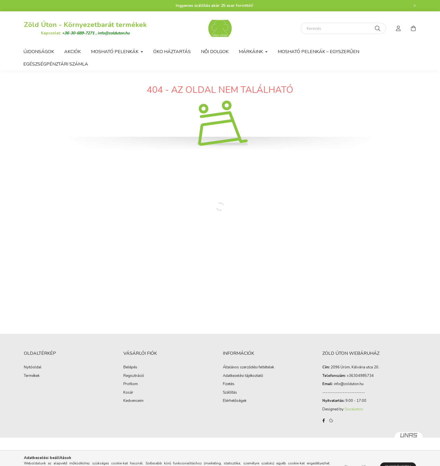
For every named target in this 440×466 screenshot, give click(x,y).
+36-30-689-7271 (79, 33)
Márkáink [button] (251, 52)
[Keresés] (343, 28)
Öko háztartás (172, 52)
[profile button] (398, 28)
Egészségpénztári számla (55, 64)
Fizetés (228, 384)
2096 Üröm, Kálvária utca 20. (355, 367)
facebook (323, 420)
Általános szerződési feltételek (248, 367)
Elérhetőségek (234, 401)
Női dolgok (215, 52)
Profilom (130, 384)
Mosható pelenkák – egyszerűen (318, 52)
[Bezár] (414, 5)
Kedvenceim (133, 401)
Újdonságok (38, 52)
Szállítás (230, 393)
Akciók (72, 52)
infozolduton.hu (349, 384)
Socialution (353, 409)
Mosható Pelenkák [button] (115, 52)
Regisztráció (133, 376)
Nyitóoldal (32, 367)
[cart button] (413, 28)
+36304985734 (360, 375)
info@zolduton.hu (113, 33)
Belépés (130, 367)
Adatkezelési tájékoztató (243, 376)
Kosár (128, 393)
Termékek (32, 376)
